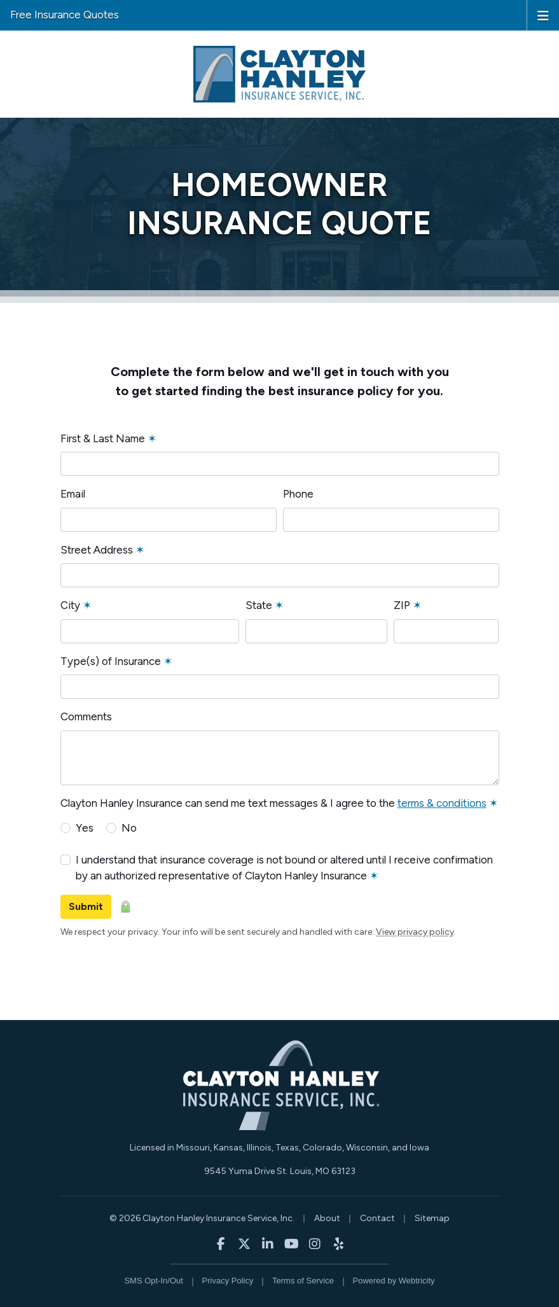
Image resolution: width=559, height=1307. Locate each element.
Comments (86, 716)
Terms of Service (303, 1280)
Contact (377, 1218)
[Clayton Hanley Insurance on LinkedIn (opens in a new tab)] (268, 1243)
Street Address (102, 549)
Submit (86, 906)
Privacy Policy (228, 1280)
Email (72, 493)
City (76, 605)
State (264, 605)
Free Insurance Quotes (64, 14)
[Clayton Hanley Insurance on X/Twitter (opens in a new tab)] (244, 1243)
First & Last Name (108, 438)
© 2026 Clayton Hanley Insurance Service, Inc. (201, 1218)
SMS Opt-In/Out (153, 1280)
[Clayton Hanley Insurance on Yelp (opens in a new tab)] (338, 1243)
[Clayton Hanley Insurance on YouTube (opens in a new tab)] (291, 1243)
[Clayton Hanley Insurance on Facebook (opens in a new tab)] (220, 1243)
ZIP (408, 605)
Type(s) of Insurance (116, 661)
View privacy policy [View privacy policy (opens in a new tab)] (415, 931)
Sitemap (432, 1218)
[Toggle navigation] (543, 14)
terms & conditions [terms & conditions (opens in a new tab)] (442, 803)
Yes (84, 827)
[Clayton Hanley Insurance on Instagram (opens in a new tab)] (315, 1243)
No (129, 827)
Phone (298, 493)
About (327, 1218)
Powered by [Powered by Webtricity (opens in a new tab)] (394, 1280)
